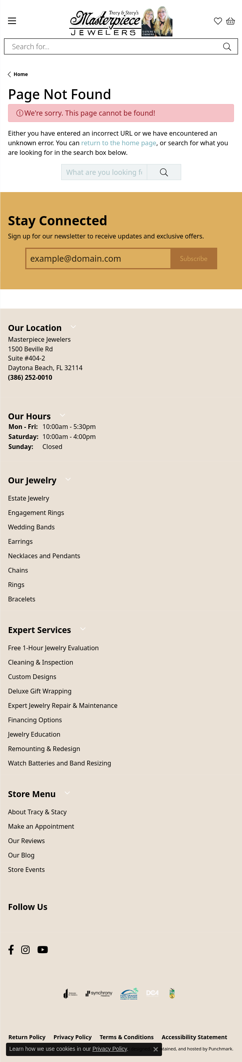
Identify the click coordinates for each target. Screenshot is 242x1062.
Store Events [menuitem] (26, 870)
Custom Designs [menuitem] (32, 677)
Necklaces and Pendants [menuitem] (44, 556)
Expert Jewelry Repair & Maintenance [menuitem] (63, 705)
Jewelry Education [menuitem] (34, 734)
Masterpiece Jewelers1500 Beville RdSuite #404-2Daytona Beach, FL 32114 (45, 358)
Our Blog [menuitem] (21, 855)
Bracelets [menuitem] (21, 599)
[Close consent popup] (155, 1049)
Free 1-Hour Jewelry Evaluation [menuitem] (53, 648)
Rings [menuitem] (16, 585)
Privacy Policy (109, 1049)
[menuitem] (71, 994)
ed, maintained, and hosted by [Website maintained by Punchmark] (176, 1048)
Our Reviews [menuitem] (26, 841)
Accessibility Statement (194, 1037)
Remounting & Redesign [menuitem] (44, 749)
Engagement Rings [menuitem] (36, 513)
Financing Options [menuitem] (35, 720)
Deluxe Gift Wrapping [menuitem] (40, 691)
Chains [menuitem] (18, 570)
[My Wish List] (218, 21)
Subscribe (194, 258)
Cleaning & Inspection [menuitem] (40, 662)
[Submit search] (228, 46)
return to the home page (118, 142)
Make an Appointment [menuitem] (41, 826)
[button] (121, 322)
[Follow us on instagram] (25, 950)
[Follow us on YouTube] (42, 950)
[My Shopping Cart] (230, 21)
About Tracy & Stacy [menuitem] (37, 812)
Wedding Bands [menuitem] (31, 527)
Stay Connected (57, 220)
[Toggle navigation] (12, 21)
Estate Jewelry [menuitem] (28, 498)
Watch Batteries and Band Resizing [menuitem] (59, 763)
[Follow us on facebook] (11, 950)
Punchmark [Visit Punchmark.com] (220, 1048)
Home (21, 74)
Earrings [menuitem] (20, 541)
